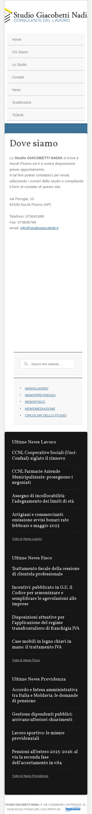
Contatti (18, 77)
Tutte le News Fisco (26, 660)
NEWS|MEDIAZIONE (40, 409)
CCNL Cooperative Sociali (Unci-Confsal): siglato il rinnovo (44, 456)
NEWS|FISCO (35, 402)
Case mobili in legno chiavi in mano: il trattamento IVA (41, 644)
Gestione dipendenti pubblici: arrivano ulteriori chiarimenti (42, 717)
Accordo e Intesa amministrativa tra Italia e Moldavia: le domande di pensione (45, 695)
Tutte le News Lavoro (27, 539)
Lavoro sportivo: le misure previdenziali (38, 736)
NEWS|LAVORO (36, 388)
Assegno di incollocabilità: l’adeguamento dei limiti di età (43, 499)
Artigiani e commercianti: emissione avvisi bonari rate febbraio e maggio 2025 (40, 520)
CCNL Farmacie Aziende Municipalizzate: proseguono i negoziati (42, 477)
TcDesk (18, 115)
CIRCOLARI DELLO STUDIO (45, 415)
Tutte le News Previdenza (30, 776)
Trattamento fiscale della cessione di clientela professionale (45, 572)
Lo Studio (19, 65)
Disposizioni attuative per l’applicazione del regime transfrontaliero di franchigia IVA (45, 623)
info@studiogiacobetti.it (39, 228)
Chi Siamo (20, 52)
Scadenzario (21, 102)
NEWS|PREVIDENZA (40, 395)
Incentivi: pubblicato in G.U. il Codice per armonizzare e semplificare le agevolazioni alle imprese (44, 596)
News (16, 90)
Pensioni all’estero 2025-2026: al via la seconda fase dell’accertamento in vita (45, 757)
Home (16, 39)
